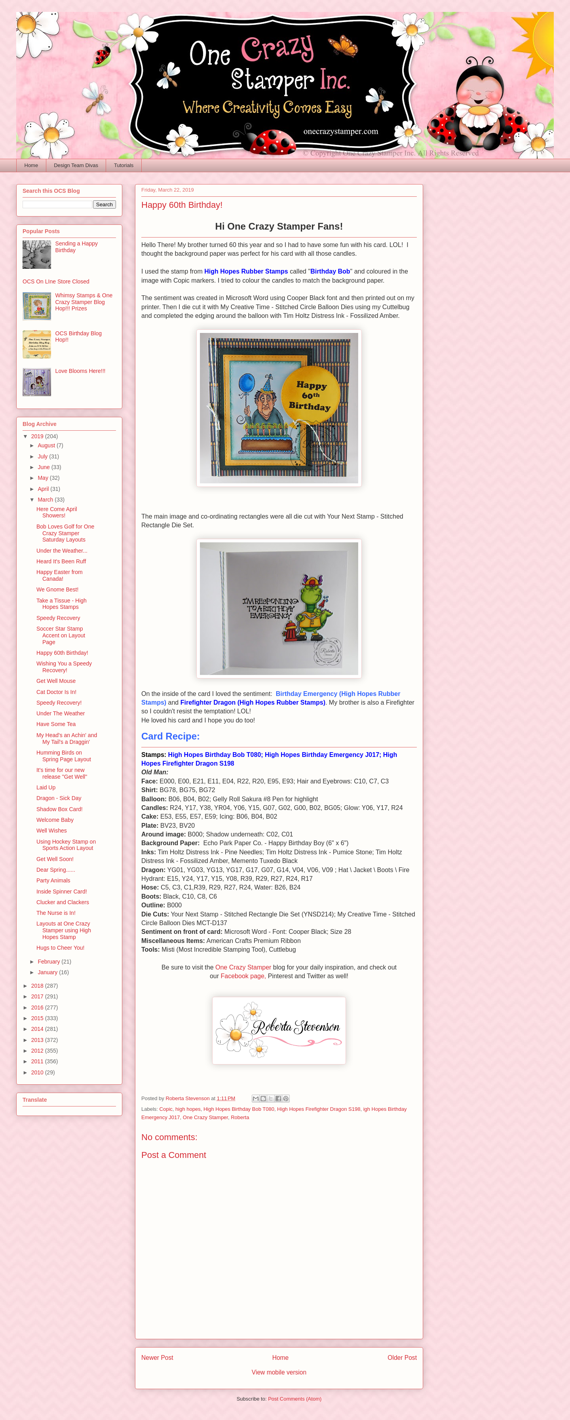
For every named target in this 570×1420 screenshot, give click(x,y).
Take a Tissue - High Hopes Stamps (61, 603)
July (43, 456)
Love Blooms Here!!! (80, 371)
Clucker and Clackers (62, 902)
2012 (38, 1050)
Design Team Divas (76, 165)
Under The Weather (60, 713)
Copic (166, 1109)
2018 (38, 986)
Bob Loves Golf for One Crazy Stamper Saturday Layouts (65, 533)
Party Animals (53, 880)
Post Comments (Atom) (294, 1399)
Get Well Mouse (56, 681)
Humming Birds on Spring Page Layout (63, 755)
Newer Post (157, 1357)
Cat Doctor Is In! (56, 692)
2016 (38, 1007)
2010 (38, 1072)
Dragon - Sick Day (59, 798)
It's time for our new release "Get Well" (61, 773)
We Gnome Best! (57, 589)
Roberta (240, 1117)
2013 (38, 1040)
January (48, 972)
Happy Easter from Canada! (59, 575)
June (44, 467)
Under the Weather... (61, 550)
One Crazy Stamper (243, 967)
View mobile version (279, 1372)
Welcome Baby (55, 820)
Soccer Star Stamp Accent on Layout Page (60, 635)
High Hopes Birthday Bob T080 (238, 1109)
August (47, 445)
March (46, 499)
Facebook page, (243, 976)
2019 (38, 436)
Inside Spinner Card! (61, 891)
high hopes (188, 1109)
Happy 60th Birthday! (62, 653)
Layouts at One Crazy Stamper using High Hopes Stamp (63, 930)
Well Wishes (51, 830)
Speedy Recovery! (59, 703)
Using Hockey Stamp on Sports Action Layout (66, 845)
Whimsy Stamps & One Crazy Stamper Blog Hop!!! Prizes (84, 302)
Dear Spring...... (55, 870)
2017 (38, 996)
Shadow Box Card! (59, 809)
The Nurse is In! (56, 913)
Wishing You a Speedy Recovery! (64, 666)
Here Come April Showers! (56, 512)
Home (31, 165)
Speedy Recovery (58, 618)
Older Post (402, 1357)
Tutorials (123, 165)
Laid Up (45, 787)
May (43, 478)
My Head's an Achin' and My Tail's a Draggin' (66, 738)
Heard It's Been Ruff (61, 561)
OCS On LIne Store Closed (56, 281)
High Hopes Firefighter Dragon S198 (318, 1109)
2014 (38, 1029)
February (49, 961)
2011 (38, 1061)
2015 (38, 1018)
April (44, 489)
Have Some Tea (56, 724)
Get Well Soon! (55, 859)
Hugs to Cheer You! (60, 948)
